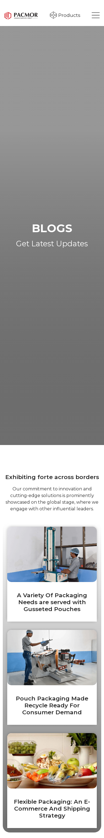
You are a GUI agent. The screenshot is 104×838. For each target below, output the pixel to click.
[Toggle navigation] (95, 15)
